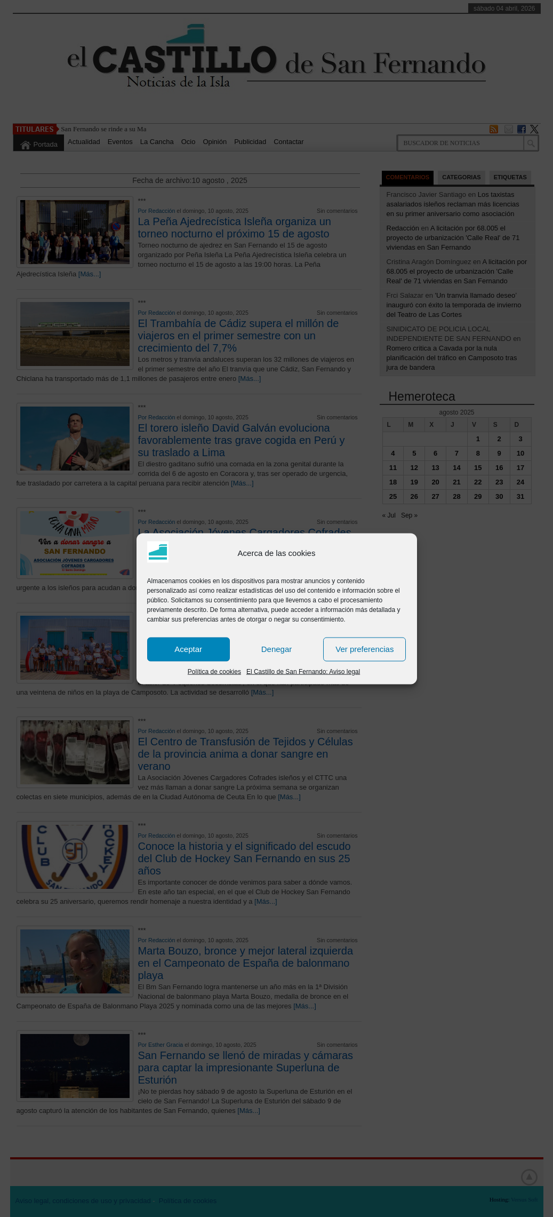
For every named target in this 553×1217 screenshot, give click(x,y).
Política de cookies (214, 671)
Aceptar (188, 649)
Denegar (276, 649)
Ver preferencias (364, 649)
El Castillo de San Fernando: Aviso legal (303, 671)
